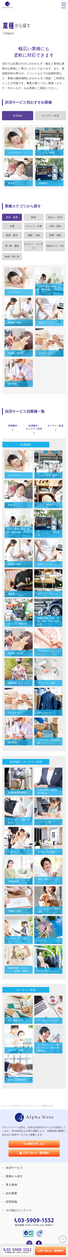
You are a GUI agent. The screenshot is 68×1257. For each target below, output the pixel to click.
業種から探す (14, 1176)
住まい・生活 (55, 217)
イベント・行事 (33, 226)
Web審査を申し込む (34, 1144)
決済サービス (14, 1167)
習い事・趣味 (12, 245)
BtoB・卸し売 (12, 256)
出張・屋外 (55, 226)
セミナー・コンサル (33, 246)
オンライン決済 (55, 427)
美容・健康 (12, 217)
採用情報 (11, 1201)
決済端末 (12, 427)
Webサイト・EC (55, 245)
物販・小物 (34, 235)
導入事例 (11, 1184)
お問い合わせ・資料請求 (36, 1153)
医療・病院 (55, 235)
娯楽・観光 (12, 235)
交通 (12, 226)
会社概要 (11, 1193)
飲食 (33, 217)
